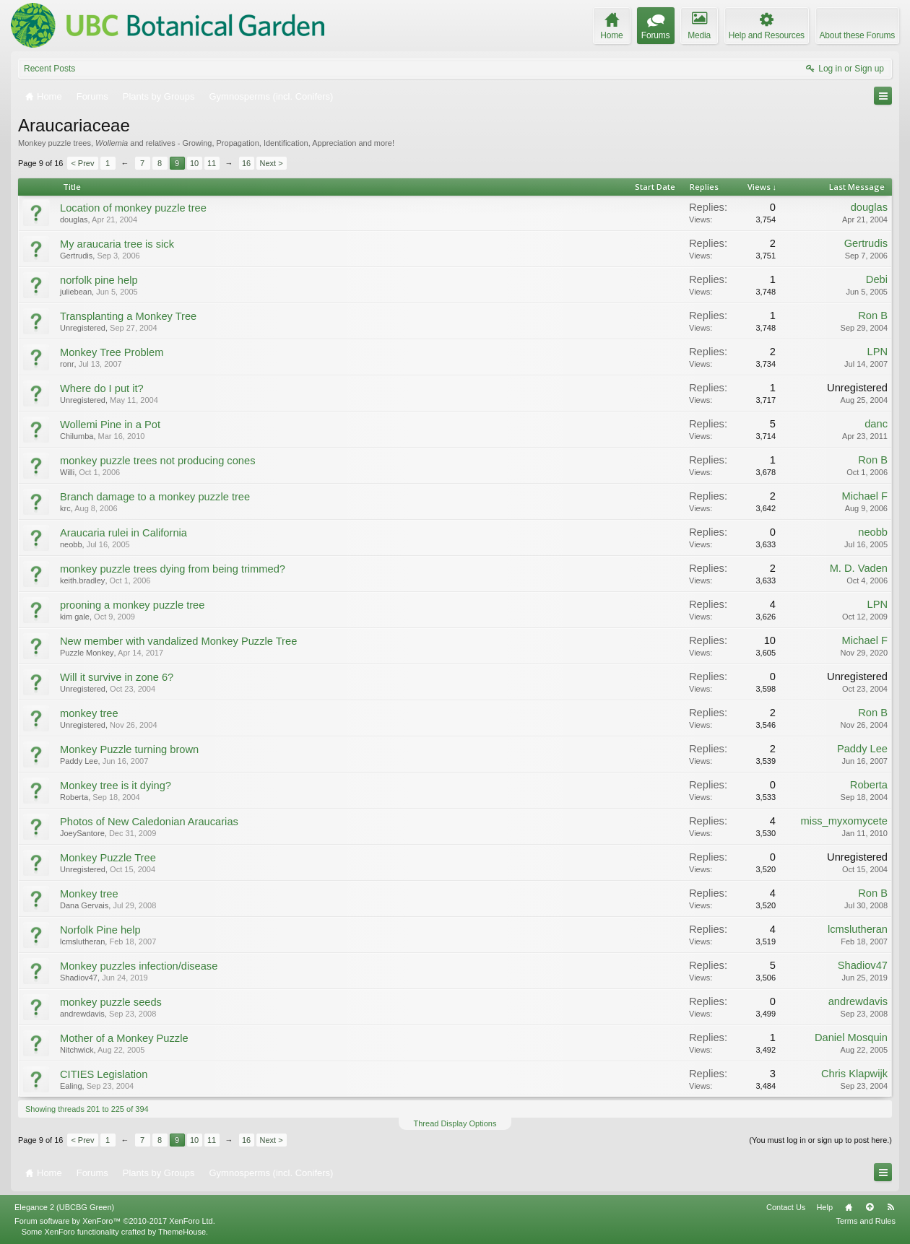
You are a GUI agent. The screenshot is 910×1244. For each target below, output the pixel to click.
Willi (67, 472)
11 (211, 163)
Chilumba (76, 436)
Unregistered (82, 327)
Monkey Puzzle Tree (108, 858)
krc (65, 508)
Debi (877, 279)
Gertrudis (76, 255)
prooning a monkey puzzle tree (132, 605)
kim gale (75, 616)
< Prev (82, 163)
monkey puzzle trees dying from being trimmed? (172, 569)
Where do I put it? (102, 388)
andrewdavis (82, 1013)
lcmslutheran (82, 941)
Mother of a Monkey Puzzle (124, 1038)
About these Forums (857, 35)
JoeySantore (82, 833)
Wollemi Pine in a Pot (110, 424)
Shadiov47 (79, 977)
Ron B (873, 315)
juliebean (76, 291)
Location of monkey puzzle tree (133, 208)
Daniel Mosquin (851, 1037)
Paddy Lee (79, 761)
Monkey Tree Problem (111, 352)
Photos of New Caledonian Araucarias (149, 821)
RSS (890, 1207)
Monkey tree (89, 894)
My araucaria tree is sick (117, 244)
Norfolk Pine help (100, 930)
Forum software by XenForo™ (114, 1221)
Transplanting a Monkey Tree (128, 316)
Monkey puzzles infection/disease (138, 966)
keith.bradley (82, 580)
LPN (877, 351)
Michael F (864, 496)
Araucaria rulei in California (123, 533)
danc (876, 424)
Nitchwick (76, 1049)
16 (246, 163)
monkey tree (89, 713)
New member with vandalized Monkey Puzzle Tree (178, 641)
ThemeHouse (182, 1231)
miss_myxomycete (844, 821)
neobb (71, 544)
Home (849, 1207)
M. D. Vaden (859, 568)
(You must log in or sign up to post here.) (820, 1140)
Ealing (71, 1086)
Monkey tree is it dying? (115, 785)
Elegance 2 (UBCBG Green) (64, 1207)
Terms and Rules (866, 1221)
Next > (271, 163)
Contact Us (785, 1207)
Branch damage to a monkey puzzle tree (155, 497)
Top (869, 1207)
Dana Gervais (84, 905)
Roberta (74, 797)
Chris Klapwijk (854, 1073)
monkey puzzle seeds (111, 1002)
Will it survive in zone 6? (116, 677)
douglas (74, 219)
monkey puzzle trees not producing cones (157, 460)
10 (194, 163)
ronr (67, 364)
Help (824, 1207)
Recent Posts (49, 69)
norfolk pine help (99, 280)
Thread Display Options (455, 1123)
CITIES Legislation (103, 1074)
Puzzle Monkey (87, 652)
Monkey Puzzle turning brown (129, 749)
